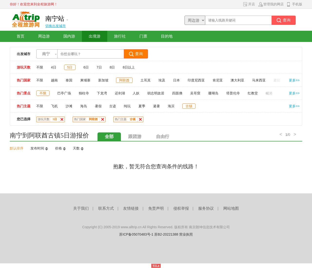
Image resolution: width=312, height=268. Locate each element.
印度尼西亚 (196, 80)
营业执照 (186, 234)
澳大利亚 (237, 80)
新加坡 (103, 80)
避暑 (156, 106)
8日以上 (129, 67)
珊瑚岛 (213, 93)
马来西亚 (259, 80)
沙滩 (69, 106)
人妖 (136, 93)
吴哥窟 (195, 93)
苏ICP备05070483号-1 (136, 234)
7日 (99, 67)
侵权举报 (181, 208)
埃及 (161, 80)
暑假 (98, 106)
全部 (109, 136)
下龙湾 (102, 93)
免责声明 (156, 208)
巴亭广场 (64, 93)
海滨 (171, 106)
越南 (54, 80)
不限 (39, 67)
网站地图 (231, 208)
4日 (53, 67)
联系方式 (106, 208)
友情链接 (131, 208)
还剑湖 (120, 93)
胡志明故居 (155, 93)
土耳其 (145, 80)
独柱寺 (84, 93)
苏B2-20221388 (166, 234)
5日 (70, 67)
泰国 (69, 80)
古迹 (112, 106)
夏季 (141, 106)
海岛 (83, 106)
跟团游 (134, 136)
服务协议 (206, 208)
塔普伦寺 (233, 93)
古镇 (188, 106)
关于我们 (81, 208)
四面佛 (177, 93)
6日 (86, 67)
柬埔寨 (85, 80)
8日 (112, 67)
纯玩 (127, 106)
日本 (176, 80)
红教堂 (253, 93)
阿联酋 (124, 80)
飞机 (54, 106)
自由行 (162, 136)
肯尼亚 (218, 80)
